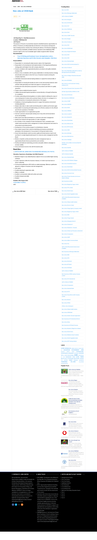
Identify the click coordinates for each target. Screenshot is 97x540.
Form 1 (63, 500)
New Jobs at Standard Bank (68, 61)
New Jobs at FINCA (66, 309)
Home (14, 6)
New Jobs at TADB (52, 191)
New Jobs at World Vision (68, 194)
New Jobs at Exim (66, 32)
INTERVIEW (63, 361)
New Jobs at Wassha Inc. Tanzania (70, 232)
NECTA (82, 365)
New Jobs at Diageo (66, 38)
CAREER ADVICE (79, 354)
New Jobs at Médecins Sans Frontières (71, 341)
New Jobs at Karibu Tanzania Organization (72, 322)
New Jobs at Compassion (68, 240)
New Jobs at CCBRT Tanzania (69, 35)
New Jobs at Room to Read (68, 208)
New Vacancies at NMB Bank (68, 99)
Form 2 (63, 502)
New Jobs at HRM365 (67, 112)
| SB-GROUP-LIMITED (80, 537)
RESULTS (63, 366)
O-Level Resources (65, 495)
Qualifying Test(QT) (66, 491)
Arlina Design (72, 537)
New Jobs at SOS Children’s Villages (70, 162)
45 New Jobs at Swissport (68, 312)
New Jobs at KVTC (66, 298)
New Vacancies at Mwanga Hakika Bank (71, 258)
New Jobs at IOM (66, 58)
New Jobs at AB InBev (67, 134)
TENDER (69, 368)
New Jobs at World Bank (67, 122)
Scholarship (68, 366)
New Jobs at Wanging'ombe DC (69, 226)
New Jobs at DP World (67, 270)
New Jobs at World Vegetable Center (70, 197)
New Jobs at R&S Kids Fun (68, 138)
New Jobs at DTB (66, 264)
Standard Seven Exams (67, 486)
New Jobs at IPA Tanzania (68, 128)
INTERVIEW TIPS (72, 361)
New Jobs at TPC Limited (68, 190)
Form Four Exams (65, 489)
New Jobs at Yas (66, 250)
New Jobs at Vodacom (67, 42)
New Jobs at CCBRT (66, 102)
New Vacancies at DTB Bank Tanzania (71, 331)
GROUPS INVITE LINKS (79, 358)
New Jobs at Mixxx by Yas (68, 125)
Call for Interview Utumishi (68, 155)
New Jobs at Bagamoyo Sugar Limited (71, 187)
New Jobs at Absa (66, 328)
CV (72, 356)
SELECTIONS (74, 366)
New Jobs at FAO (66, 45)
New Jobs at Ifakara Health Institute (70, 205)
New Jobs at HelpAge (67, 141)
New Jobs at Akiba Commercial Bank (70, 246)
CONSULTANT (64, 356)
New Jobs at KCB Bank (67, 274)
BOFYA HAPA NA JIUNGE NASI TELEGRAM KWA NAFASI (30, 151)
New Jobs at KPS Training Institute (70, 347)
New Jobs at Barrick (66, 306)
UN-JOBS (73, 370)
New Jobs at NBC (66, 219)
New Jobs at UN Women (67, 22)
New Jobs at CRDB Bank (67, 318)
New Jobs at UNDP (66, 243)
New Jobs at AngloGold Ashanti (69, 51)
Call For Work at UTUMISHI (68, 16)
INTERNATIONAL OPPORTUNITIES (69, 359)
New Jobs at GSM (66, 131)
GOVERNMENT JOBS (67, 358)
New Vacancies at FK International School (71, 325)
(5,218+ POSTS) (50, 151)
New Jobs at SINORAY (67, 106)
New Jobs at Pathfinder (67, 29)
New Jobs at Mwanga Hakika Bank (70, 13)
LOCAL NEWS (75, 365)
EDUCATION (80, 356)
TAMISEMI (79, 366)
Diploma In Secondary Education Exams (70, 498)
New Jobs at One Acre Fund (68, 176)
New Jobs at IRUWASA (67, 80)
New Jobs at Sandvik (67, 149)
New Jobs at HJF (66, 26)
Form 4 (63, 506)
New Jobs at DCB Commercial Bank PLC (71, 64)
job (79, 361)
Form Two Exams (65, 487)
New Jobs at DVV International (69, 285)
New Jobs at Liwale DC (67, 115)
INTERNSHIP (81, 359)
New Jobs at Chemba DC (68, 229)
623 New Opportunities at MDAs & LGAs (71, 93)
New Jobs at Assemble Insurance (70, 165)
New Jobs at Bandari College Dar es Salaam (72, 334)
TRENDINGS (64, 370)
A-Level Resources (65, 497)
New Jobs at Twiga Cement (68, 222)
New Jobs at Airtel (66, 109)
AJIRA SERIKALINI (67, 354)
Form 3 (63, 504)
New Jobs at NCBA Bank (67, 48)
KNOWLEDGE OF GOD (79, 363)
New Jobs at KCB (66, 54)
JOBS (18, 6)
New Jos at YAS (65, 10)
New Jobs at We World (67, 267)
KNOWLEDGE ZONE (66, 365)
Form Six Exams (65, 493)
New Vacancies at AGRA (67, 184)
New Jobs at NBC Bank (19, 191)
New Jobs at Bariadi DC (67, 118)
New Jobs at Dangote (67, 19)
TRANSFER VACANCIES (78, 368)
